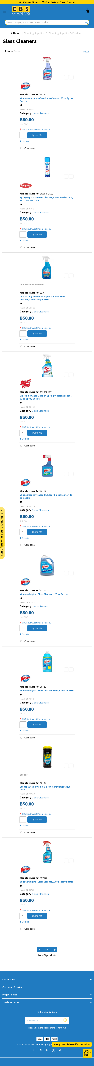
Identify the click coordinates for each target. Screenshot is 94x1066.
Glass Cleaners (40, 113)
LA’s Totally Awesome (32, 284)
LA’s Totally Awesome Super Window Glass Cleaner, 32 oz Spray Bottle (42, 298)
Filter (86, 51)
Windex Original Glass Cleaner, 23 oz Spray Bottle (46, 881)
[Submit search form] (86, 22)
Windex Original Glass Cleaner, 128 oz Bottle (44, 594)
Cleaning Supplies (34, 33)
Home (15, 33)
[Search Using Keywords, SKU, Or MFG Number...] (47, 22)
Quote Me (37, 135)
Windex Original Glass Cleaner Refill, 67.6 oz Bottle (47, 690)
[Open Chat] (87, 1053)
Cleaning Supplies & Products (66, 33)
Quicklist (24, 141)
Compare (27, 148)
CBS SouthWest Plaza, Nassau (36, 129)
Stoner (23, 774)
